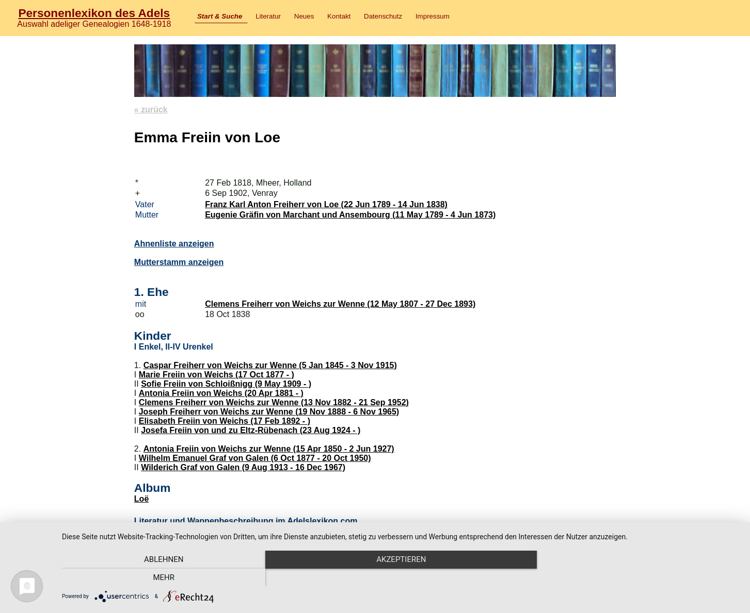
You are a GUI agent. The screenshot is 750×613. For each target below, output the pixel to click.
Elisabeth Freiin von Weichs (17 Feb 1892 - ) (224, 421)
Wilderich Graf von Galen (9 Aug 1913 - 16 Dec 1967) (243, 467)
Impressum (433, 16)
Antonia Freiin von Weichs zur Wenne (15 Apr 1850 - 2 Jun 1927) (268, 448)
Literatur (268, 16)
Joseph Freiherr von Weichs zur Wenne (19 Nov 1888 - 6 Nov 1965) (269, 411)
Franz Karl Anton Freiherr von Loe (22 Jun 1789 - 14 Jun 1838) (326, 204)
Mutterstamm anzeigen (179, 262)
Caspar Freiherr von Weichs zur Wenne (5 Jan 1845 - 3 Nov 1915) (270, 365)
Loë (141, 498)
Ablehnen (163, 577)
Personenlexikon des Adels (94, 13)
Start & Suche (219, 16)
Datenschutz (383, 16)
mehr (638, 577)
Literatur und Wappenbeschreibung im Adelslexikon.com (246, 521)
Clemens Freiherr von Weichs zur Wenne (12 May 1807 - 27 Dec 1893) (340, 304)
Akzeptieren (400, 577)
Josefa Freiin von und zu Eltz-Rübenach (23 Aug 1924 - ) (250, 430)
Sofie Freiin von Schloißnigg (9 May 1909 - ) (226, 383)
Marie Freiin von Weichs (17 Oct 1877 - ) (216, 374)
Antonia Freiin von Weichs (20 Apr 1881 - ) (221, 393)
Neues (304, 16)
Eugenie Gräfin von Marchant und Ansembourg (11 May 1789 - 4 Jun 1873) (350, 214)
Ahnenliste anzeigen (174, 243)
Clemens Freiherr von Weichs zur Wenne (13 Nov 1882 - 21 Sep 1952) (274, 402)
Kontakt (338, 16)
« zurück (151, 109)
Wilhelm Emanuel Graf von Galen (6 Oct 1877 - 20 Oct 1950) (255, 458)
